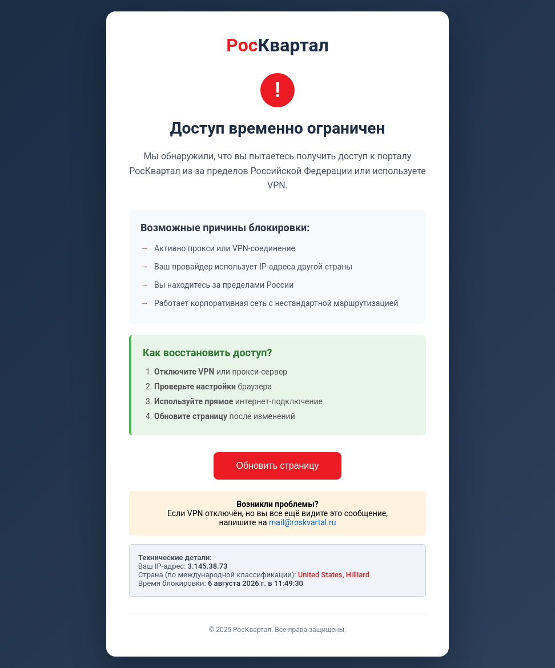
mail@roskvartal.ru (302, 522)
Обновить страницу (277, 465)
